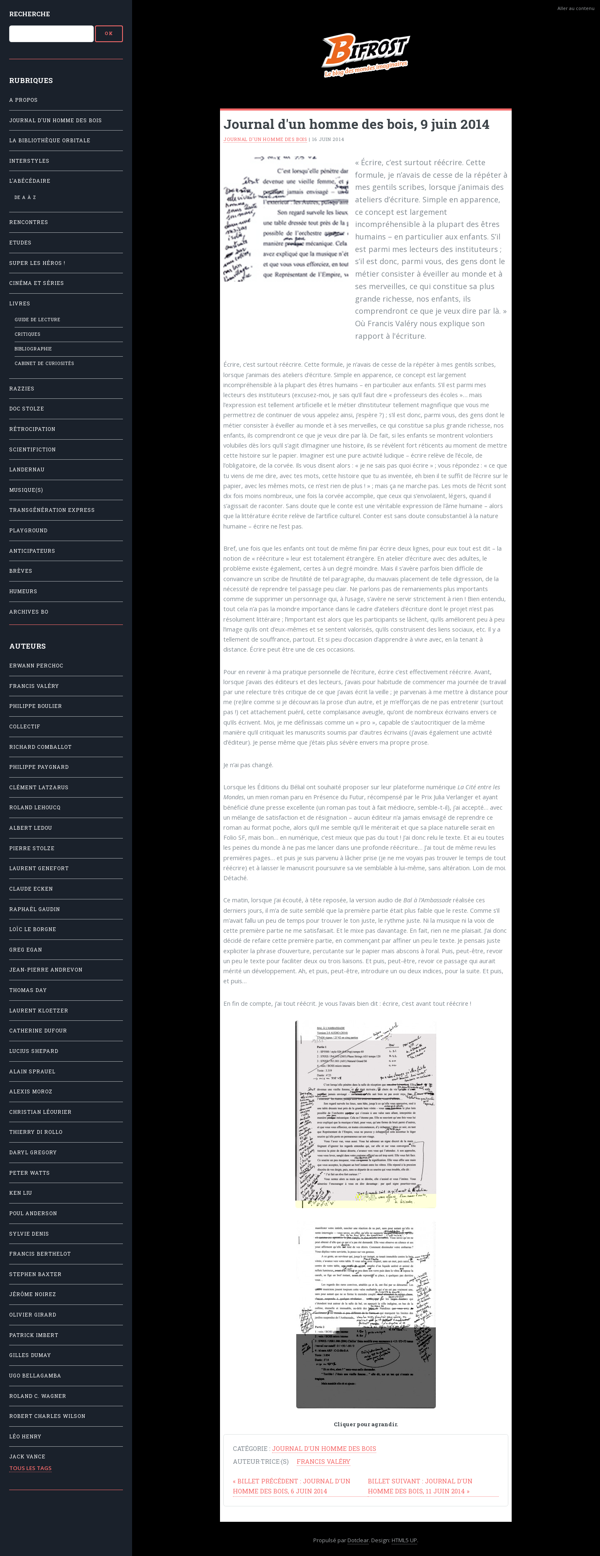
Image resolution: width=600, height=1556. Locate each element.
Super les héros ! (37, 263)
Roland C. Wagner (37, 1396)
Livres (19, 303)
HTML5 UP (404, 1540)
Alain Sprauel (32, 1071)
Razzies (22, 388)
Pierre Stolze (32, 848)
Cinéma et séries (36, 283)
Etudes (20, 242)
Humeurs (23, 591)
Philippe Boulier (35, 706)
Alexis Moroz (30, 1091)
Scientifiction (32, 449)
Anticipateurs (32, 551)
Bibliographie (33, 349)
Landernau (27, 469)
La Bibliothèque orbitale (49, 140)
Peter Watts (29, 1173)
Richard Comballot (40, 747)
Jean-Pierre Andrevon (45, 970)
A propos (23, 100)
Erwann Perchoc (36, 665)
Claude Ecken (31, 889)
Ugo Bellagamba (35, 1375)
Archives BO (28, 612)
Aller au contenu (576, 8)
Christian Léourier (40, 1112)
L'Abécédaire (29, 181)
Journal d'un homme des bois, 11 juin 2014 (420, 1486)
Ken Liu (20, 1193)
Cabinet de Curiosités (44, 363)
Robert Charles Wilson (47, 1416)
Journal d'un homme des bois (55, 120)
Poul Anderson (33, 1213)
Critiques (27, 334)
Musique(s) (26, 490)
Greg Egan (25, 950)
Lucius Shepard (33, 1051)
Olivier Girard (32, 1315)
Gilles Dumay (30, 1355)
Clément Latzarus (39, 787)
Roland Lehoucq (35, 807)
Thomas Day (28, 990)
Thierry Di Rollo (35, 1132)
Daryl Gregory (33, 1152)
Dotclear (358, 1540)
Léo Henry (25, 1436)
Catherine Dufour (38, 1030)
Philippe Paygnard (39, 767)
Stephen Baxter (35, 1274)
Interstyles (29, 161)
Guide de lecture (37, 319)
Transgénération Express (52, 510)
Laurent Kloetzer (38, 1010)
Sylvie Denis (29, 1234)
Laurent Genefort (39, 868)
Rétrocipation (32, 429)
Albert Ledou (30, 828)
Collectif (24, 726)
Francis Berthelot (40, 1254)
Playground (28, 530)
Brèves (20, 571)
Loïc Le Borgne (32, 929)
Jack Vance (27, 1456)
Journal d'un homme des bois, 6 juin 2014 (291, 1486)
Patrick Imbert (33, 1335)
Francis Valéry (34, 686)
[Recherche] (51, 33)
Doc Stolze (26, 408)
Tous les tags (30, 1468)
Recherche (29, 14)
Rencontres (28, 222)
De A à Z (25, 197)
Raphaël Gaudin (34, 909)
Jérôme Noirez (32, 1294)
